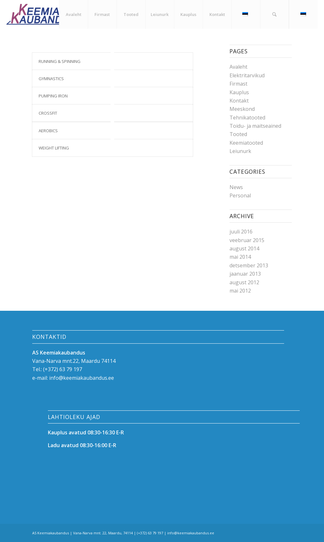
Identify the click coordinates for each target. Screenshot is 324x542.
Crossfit (48, 113)
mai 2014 (240, 256)
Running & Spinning (59, 61)
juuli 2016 (241, 231)
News (236, 187)
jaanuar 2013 (245, 273)
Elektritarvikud (247, 75)
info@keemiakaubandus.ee (81, 377)
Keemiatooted (246, 142)
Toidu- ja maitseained (255, 125)
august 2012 (244, 282)
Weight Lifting (54, 148)
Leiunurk (240, 151)
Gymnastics (51, 78)
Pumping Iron (53, 96)
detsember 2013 (249, 265)
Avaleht (238, 66)
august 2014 (244, 248)
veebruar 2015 (247, 240)
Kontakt (239, 100)
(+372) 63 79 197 (62, 369)
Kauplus (239, 92)
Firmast (238, 83)
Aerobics (48, 131)
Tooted (238, 134)
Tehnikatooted (247, 117)
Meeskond (242, 108)
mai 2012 (240, 290)
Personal (240, 195)
